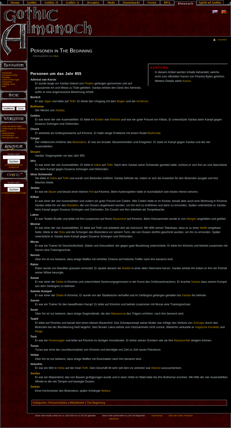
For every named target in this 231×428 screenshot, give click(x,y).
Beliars (106, 390)
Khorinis (115, 119)
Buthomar (37, 106)
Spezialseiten (8, 133)
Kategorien (40, 402)
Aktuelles (6, 77)
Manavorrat (118, 313)
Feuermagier (57, 340)
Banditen (72, 205)
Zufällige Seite (8, 84)
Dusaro (35, 151)
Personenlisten (57, 402)
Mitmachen (7, 82)
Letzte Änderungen (11, 80)
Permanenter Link (10, 137)
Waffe (203, 227)
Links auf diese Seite (11, 126)
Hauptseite (7, 73)
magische (201, 327)
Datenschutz (157, 415)
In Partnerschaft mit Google (13, 193)
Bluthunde (154, 133)
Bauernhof (119, 218)
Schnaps (198, 322)
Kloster (99, 119)
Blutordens (79, 142)
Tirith (72, 101)
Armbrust (142, 101)
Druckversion (8, 135)
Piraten (89, 83)
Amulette (213, 327)
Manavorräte (182, 340)
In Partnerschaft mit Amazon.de (14, 166)
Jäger (47, 101)
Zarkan (35, 386)
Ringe (38, 331)
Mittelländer (76, 402)
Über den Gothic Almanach (181, 415)
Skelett (126, 268)
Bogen (121, 101)
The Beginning (96, 402)
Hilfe (4, 86)
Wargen (191, 218)
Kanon (186, 81)
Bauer (52, 191)
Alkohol (156, 368)
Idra (55, 56)
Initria (97, 165)
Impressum (114, 419)
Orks (62, 232)
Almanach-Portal (9, 75)
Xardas (60, 110)
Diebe (60, 281)
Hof (91, 191)
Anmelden (222, 40)
